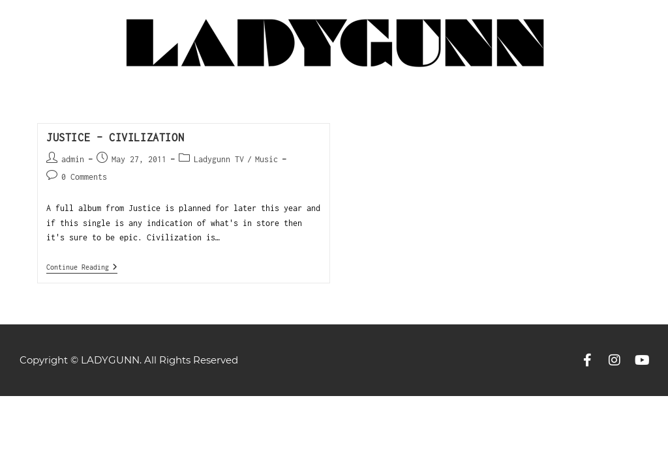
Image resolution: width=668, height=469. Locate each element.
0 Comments (84, 177)
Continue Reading (81, 267)
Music (266, 159)
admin (72, 159)
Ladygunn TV (219, 159)
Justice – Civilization (115, 137)
